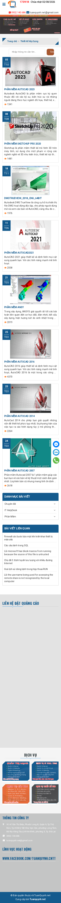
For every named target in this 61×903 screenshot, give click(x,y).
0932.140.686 (17, 12)
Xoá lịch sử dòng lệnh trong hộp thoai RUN (26, 569)
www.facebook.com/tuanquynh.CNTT (29, 858)
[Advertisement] (30, 641)
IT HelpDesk (11, 510)
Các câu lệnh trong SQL (16, 545)
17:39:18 (24, 1)
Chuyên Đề (10, 504)
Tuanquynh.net (38, 899)
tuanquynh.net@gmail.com (34, 12)
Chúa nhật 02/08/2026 (43, 2)
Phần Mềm (10, 516)
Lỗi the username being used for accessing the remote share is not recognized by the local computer (28, 578)
